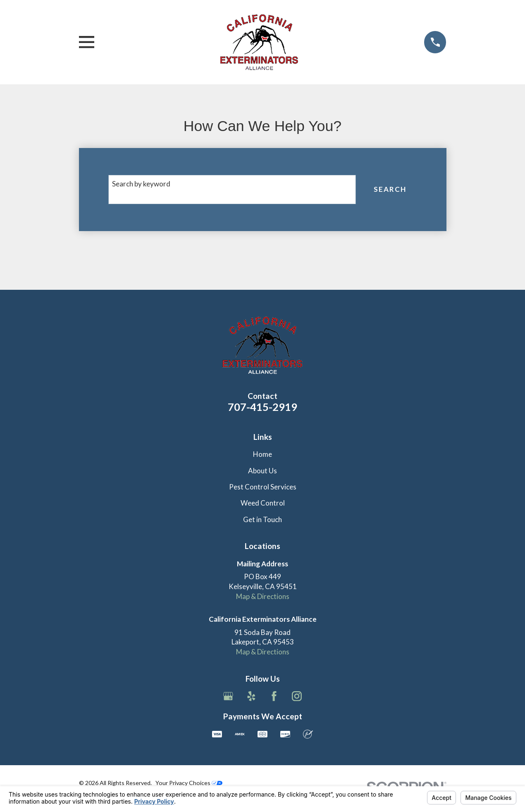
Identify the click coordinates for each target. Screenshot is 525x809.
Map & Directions (262, 596)
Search (390, 189)
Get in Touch (262, 519)
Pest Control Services (262, 486)
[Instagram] (297, 696)
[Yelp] (251, 696)
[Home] (259, 42)
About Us (262, 470)
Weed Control (263, 503)
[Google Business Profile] (228, 696)
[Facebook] (274, 696)
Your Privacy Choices (188, 782)
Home (262, 454)
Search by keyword (141, 183)
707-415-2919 (262, 407)
